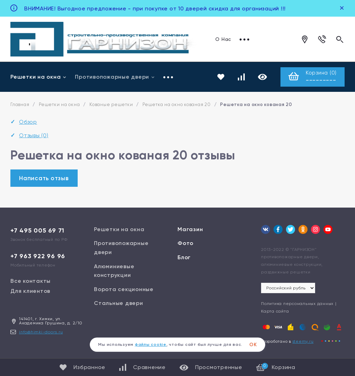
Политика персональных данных (297, 303)
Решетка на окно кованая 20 (176, 105)
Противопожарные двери (115, 76)
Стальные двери (118, 303)
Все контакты (30, 281)
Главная (19, 105)
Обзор (28, 122)
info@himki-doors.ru (41, 332)
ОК (253, 345)
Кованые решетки (111, 105)
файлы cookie (150, 344)
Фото (185, 243)
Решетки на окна (38, 76)
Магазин (190, 229)
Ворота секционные (124, 289)
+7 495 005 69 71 (37, 230)
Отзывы (34, 135)
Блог (184, 257)
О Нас (223, 39)
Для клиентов (30, 291)
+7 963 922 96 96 (37, 256)
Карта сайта (275, 311)
